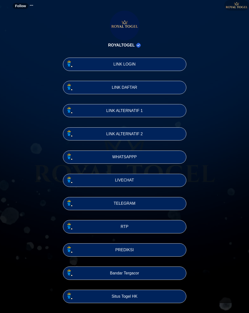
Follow (20, 6)
